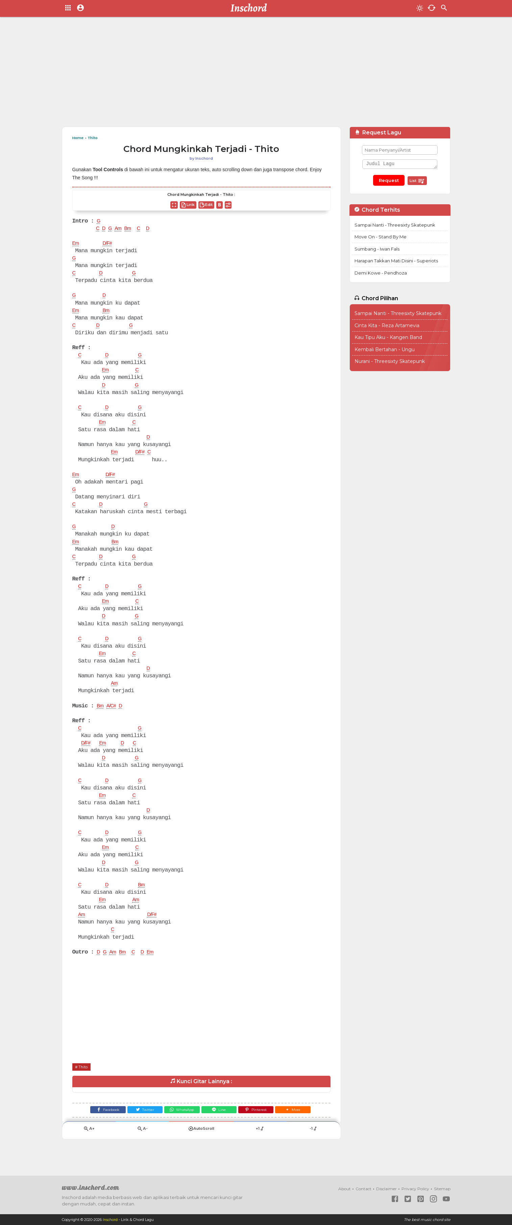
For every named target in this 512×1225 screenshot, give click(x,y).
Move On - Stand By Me (381, 236)
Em (76, 244)
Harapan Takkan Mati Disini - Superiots (396, 260)
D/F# (109, 244)
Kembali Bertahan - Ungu (385, 349)
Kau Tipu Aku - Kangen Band (388, 337)
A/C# (113, 715)
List (417, 181)
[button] (301, 1125)
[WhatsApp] (180, 1125)
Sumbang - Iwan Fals (377, 249)
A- (142, 1146)
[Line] (220, 1125)
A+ (89, 1146)
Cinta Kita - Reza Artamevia (387, 325)
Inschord (111, 1219)
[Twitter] (139, 1125)
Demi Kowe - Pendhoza (381, 273)
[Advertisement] (256, 74)
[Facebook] (99, 1125)
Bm (131, 229)
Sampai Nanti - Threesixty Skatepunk (395, 225)
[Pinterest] (261, 1125)
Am (121, 229)
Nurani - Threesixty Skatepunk (390, 361)
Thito (84, 1081)
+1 (260, 1146)
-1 (313, 1146)
